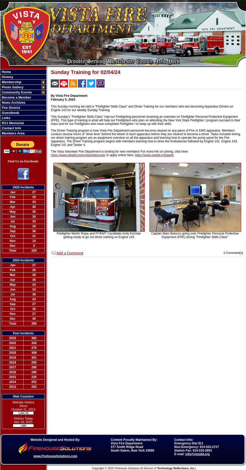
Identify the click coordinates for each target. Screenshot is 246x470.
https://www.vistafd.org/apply (154, 155)
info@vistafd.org (197, 454)
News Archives (13, 102)
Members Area (13, 133)
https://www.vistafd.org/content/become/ (78, 155)
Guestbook (10, 113)
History (7, 77)
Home (6, 72)
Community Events (16, 92)
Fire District (10, 108)
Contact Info (11, 128)
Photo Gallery (12, 87)
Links (6, 118)
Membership (11, 82)
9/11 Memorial (12, 123)
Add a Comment (69, 253)
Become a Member (16, 97)
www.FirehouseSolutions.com (55, 456)
